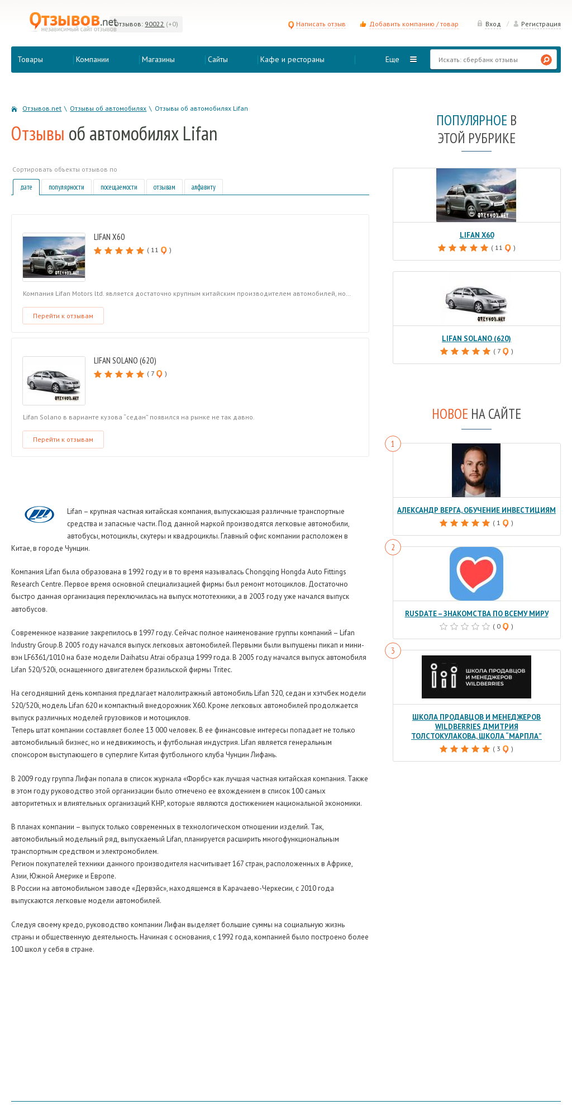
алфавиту (204, 187)
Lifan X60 (109, 237)
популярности (66, 187)
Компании (92, 59)
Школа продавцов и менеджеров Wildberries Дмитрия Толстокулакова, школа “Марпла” (476, 726)
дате (26, 187)
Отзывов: (128, 24)
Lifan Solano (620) (125, 360)
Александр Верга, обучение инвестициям (476, 510)
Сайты (218, 59)
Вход (488, 24)
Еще (392, 59)
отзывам (164, 187)
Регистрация (537, 24)
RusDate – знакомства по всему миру (476, 613)
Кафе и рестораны (292, 59)
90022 (154, 24)
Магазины (158, 59)
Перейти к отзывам (63, 315)
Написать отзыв (317, 24)
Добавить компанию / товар (414, 24)
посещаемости (119, 187)
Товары (30, 59)
